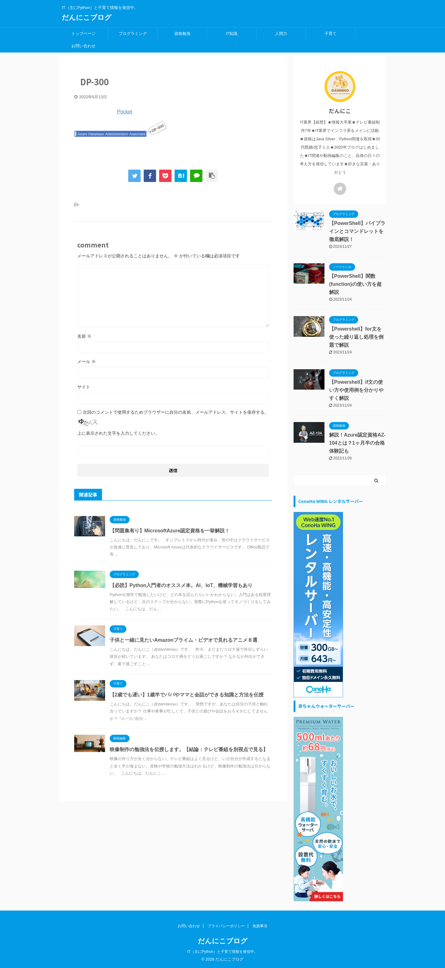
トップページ (83, 33)
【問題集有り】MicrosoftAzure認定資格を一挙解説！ (170, 530)
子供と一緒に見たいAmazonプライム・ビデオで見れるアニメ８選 (183, 640)
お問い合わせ (83, 46)
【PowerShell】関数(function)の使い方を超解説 (355, 284)
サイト (83, 386)
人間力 (281, 33)
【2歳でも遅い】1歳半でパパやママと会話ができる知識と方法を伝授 (187, 694)
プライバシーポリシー (226, 926)
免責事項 (259, 926)
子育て (330, 33)
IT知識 (232, 33)
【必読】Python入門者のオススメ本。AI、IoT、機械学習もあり (181, 585)
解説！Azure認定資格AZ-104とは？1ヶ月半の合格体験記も (357, 443)
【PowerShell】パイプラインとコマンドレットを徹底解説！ (357, 231)
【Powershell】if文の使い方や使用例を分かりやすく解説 (356, 390)
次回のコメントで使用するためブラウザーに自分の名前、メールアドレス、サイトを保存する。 (176, 412)
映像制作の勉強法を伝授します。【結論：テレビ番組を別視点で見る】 (189, 749)
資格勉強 (182, 33)
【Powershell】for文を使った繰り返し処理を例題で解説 (356, 337)
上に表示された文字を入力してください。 (118, 433)
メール (86, 361)
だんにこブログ (87, 17)
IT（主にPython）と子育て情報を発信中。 (222, 951)
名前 (84, 336)
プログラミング (133, 33)
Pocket (124, 111)
